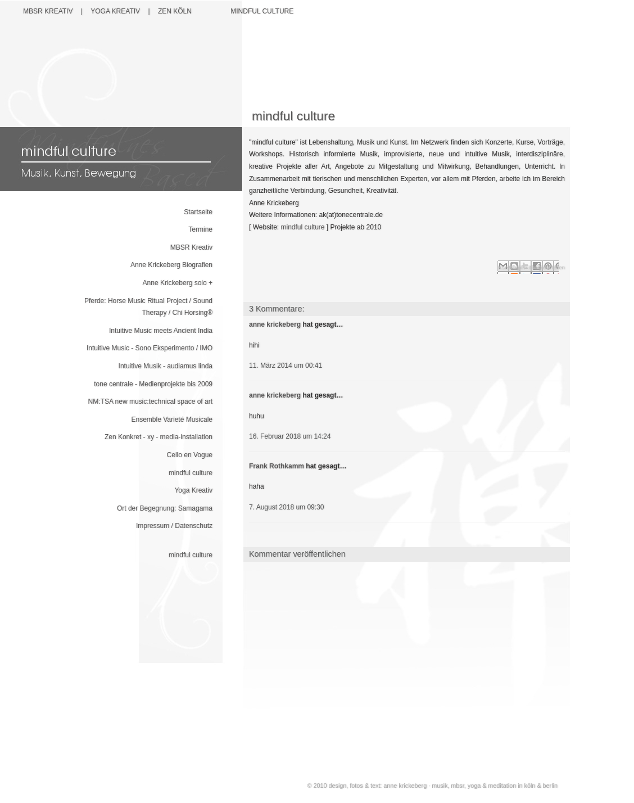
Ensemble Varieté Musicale (171, 419)
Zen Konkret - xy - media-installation (158, 437)
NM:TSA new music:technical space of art (150, 401)
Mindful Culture (261, 11)
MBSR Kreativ (48, 11)
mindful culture (190, 473)
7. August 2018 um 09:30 (286, 507)
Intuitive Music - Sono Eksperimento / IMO (149, 348)
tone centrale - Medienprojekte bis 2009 (153, 384)
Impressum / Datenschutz (174, 526)
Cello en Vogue (189, 455)
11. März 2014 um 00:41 (285, 365)
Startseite (198, 212)
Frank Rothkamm (276, 466)
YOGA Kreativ (115, 11)
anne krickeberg (275, 324)
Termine (200, 229)
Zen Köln (175, 11)
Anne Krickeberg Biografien (171, 265)
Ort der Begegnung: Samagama (164, 508)
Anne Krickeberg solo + (177, 283)
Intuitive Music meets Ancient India (160, 331)
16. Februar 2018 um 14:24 (289, 436)
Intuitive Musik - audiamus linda (165, 366)
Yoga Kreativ (193, 490)
